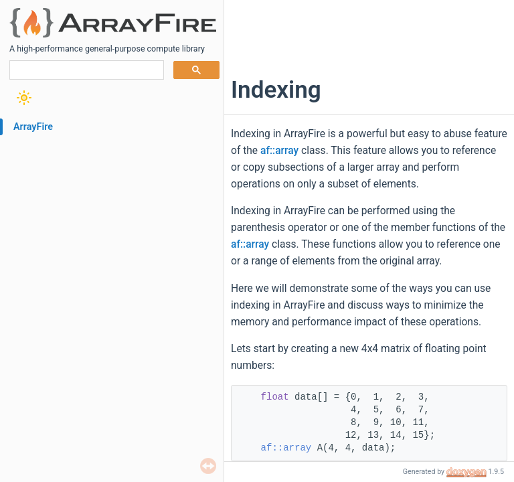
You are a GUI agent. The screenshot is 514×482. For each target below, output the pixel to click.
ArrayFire (33, 127)
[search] (85, 70)
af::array (279, 151)
